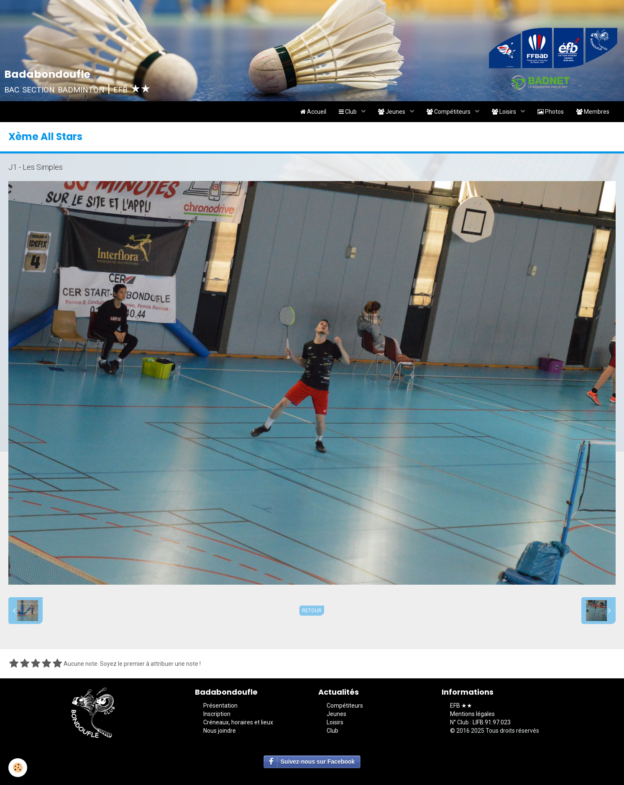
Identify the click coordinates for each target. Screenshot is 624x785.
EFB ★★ (461, 705)
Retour (312, 611)
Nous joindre (219, 730)
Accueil (313, 111)
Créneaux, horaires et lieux (238, 722)
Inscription (216, 714)
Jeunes (392, 111)
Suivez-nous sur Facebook (318, 761)
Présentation (220, 705)
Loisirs (504, 111)
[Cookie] (17, 767)
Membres (592, 111)
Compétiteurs (449, 111)
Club (348, 111)
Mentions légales (472, 714)
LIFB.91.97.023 (492, 722)
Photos (550, 111)
